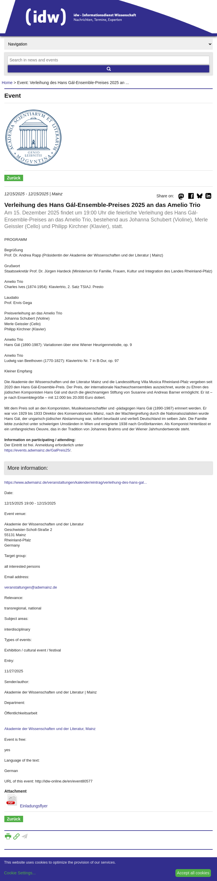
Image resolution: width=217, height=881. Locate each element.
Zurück (14, 178)
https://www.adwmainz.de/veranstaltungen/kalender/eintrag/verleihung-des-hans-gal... (75, 482)
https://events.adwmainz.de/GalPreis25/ (37, 450)
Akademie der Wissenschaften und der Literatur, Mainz (50, 729)
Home (7, 82)
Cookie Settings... (20, 873)
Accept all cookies (193, 873)
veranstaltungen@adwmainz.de (30, 587)
